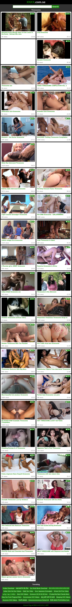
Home (25, 605)
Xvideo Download (8, 588)
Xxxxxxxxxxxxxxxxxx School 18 (39, 600)
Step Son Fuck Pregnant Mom (11, 597)
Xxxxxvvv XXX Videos (10, 600)
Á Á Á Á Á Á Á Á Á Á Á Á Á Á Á (59, 588)
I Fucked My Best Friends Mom (59, 594)
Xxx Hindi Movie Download (38, 588)
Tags (30, 605)
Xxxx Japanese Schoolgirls (43, 591)
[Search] (32, 6)
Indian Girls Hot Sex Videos (12, 591)
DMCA (35, 605)
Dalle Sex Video (28, 591)
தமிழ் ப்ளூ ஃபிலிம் (9, 594)
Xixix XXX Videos (22, 594)
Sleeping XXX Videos (63, 597)
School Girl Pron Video (61, 591)
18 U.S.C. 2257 (44, 605)
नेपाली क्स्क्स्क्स (23, 600)
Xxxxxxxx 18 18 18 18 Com (38, 594)
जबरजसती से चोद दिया (22, 588)
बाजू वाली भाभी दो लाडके (48, 597)
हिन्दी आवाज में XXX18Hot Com (59, 600)
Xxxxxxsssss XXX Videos (31, 597)
